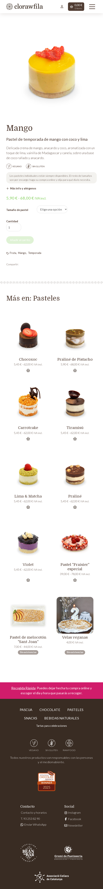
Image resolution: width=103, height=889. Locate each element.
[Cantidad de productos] (13, 227)
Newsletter (73, 825)
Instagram (72, 812)
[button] (76, 6)
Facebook (72, 819)
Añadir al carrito (21, 240)
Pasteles (46, 298)
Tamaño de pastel (17, 209)
